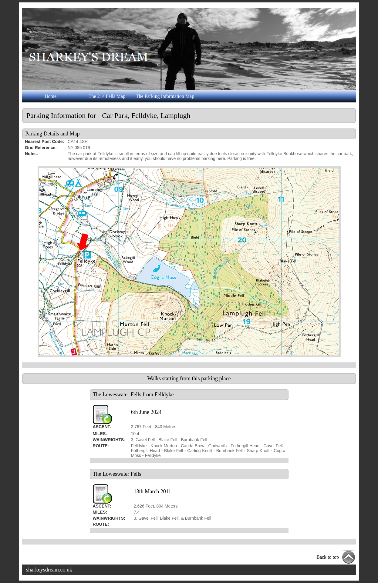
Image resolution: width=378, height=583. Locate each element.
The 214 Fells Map (107, 96)
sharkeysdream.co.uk (49, 570)
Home (50, 96)
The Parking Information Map (165, 96)
